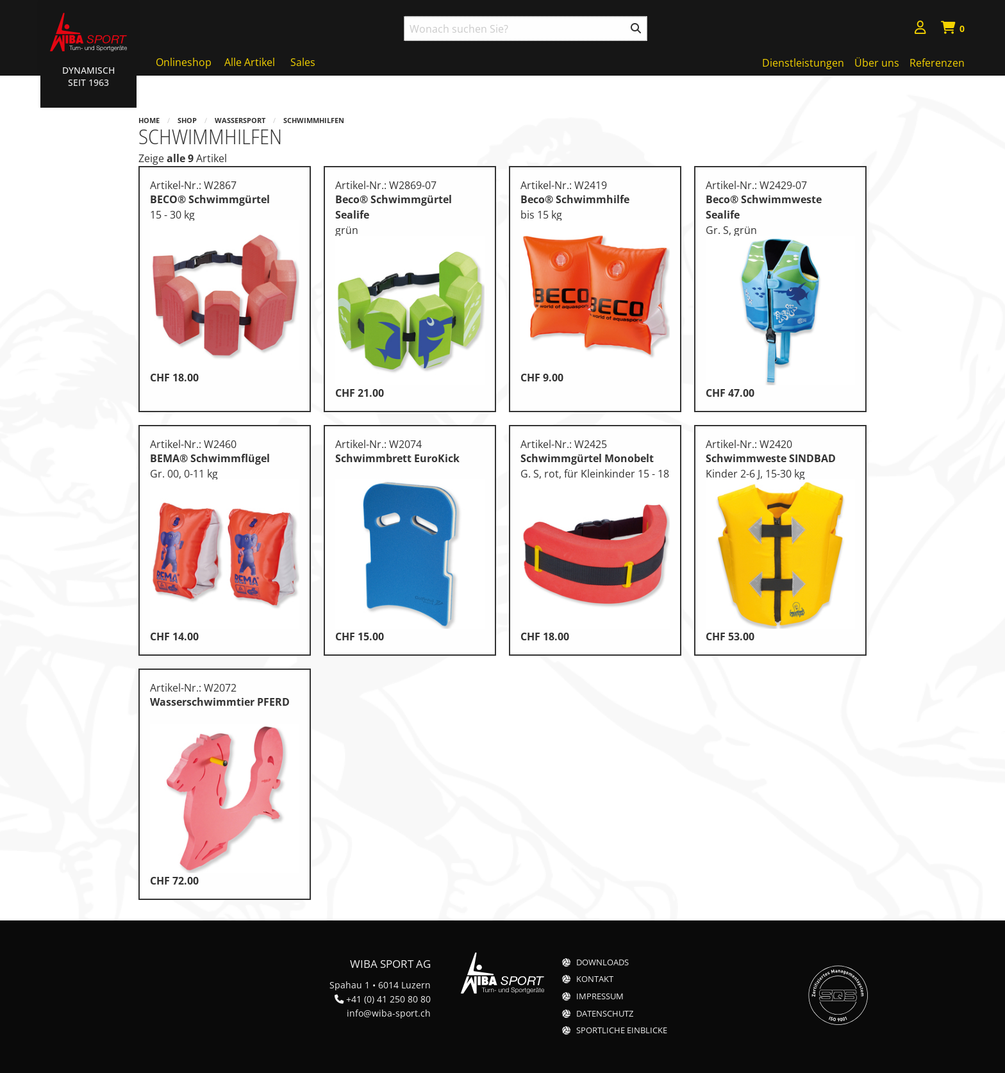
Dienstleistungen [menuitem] (803, 63)
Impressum (600, 996)
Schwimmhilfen (313, 120)
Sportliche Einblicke (621, 1030)
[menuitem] (920, 29)
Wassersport (240, 120)
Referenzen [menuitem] (937, 63)
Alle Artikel (249, 62)
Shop (187, 120)
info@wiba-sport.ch (389, 1013)
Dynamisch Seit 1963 (88, 76)
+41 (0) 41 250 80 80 (388, 999)
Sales (302, 62)
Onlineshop (184, 62)
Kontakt (594, 979)
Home (149, 120)
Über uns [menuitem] (876, 63)
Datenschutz (604, 1014)
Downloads (602, 962)
